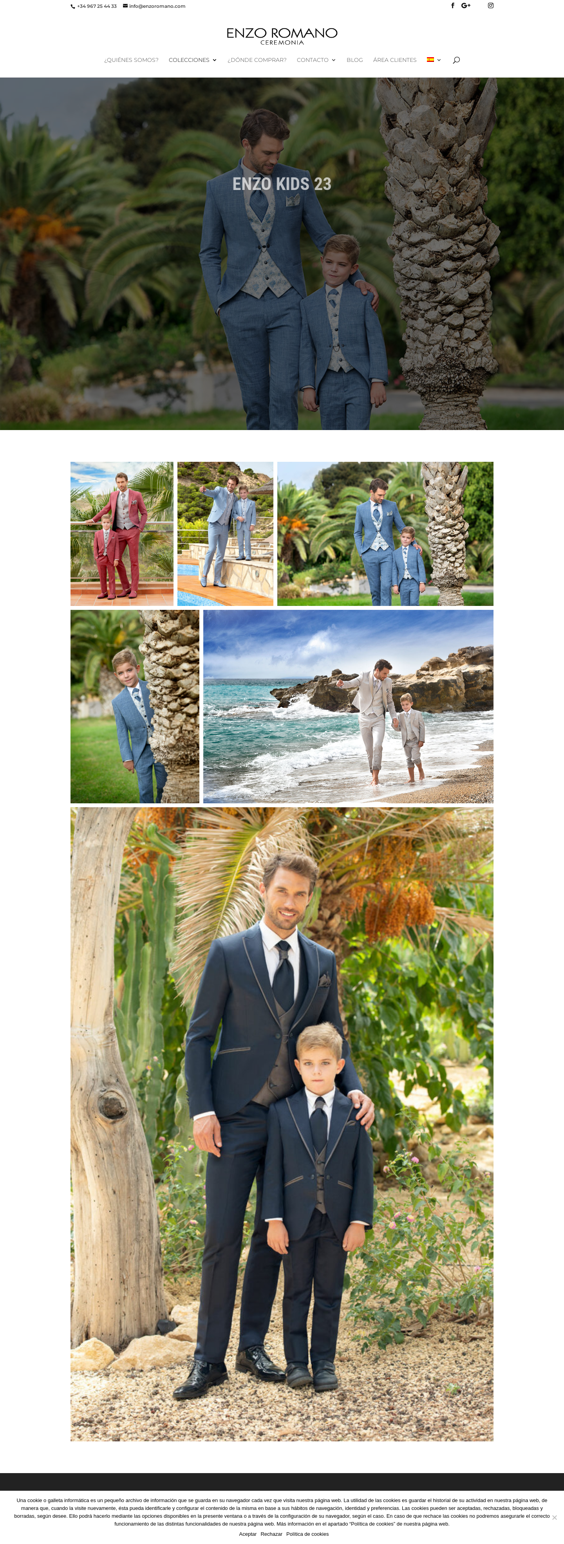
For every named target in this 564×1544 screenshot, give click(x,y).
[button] (122, 534)
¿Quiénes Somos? (131, 60)
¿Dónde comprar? (257, 60)
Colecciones (189, 60)
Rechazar (271, 1534)
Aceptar (248, 1534)
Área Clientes (395, 60)
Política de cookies (307, 1534)
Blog (355, 60)
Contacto (313, 60)
